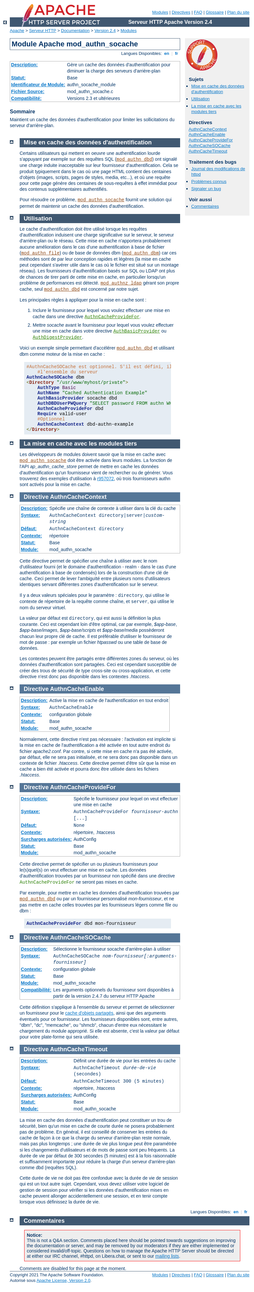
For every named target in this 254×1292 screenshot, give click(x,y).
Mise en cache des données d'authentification (217, 89)
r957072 (105, 478)
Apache (17, 30)
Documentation (75, 30)
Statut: (18, 77)
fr (176, 53)
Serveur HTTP (42, 30)
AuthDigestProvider (57, 337)
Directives (181, 12)
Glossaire (215, 12)
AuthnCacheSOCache (209, 145)
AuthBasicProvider (136, 331)
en (166, 53)
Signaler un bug (206, 188)
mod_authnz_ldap (121, 283)
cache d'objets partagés (89, 1013)
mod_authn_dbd (134, 159)
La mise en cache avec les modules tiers (216, 109)
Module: (30, 549)
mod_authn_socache (100, 200)
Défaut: (29, 528)
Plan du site (238, 12)
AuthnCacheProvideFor (211, 140)
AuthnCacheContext (208, 129)
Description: (24, 64)
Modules (160, 12)
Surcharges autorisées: (46, 839)
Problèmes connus (209, 181)
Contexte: (31, 535)
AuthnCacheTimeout (208, 151)
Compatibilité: (26, 98)
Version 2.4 (105, 30)
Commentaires (205, 206)
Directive (36, 497)
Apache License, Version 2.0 (64, 1280)
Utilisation (200, 98)
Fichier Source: (27, 91)
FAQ (198, 12)
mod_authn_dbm (141, 253)
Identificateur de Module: (38, 84)
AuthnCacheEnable (207, 134)
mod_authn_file (40, 253)
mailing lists (167, 1256)
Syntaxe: (30, 515)
